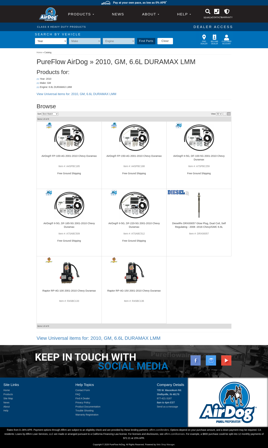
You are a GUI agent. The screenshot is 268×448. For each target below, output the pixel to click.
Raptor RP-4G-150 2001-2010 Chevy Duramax (134, 290)
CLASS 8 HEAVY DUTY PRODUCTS (61, 26)
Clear (165, 40)
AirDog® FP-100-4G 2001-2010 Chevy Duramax (69, 155)
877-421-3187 (164, 398)
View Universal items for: (76, 94)
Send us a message (167, 406)
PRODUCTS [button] (81, 14)
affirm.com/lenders (159, 430)
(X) (38, 79)
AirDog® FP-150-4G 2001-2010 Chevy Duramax (134, 155)
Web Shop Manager (165, 444)
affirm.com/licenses (174, 434)
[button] (150, 14)
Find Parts (146, 40)
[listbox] (51, 41)
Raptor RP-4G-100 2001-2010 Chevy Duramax (69, 290)
